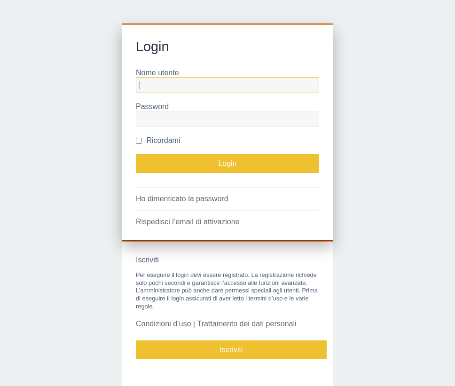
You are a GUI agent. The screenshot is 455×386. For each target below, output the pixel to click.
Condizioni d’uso (163, 324)
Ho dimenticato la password (182, 199)
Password (152, 106)
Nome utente (157, 73)
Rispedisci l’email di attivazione (188, 222)
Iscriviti (231, 350)
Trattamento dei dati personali (246, 324)
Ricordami (158, 140)
